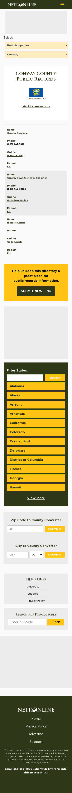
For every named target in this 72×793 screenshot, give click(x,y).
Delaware (18, 450)
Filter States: (17, 370)
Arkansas (17, 414)
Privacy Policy (36, 600)
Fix (9, 166)
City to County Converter (36, 546)
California (18, 423)
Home (36, 719)
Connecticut (20, 441)
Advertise (33, 586)
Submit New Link (36, 291)
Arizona (16, 404)
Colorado (17, 432)
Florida (15, 469)
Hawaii (15, 487)
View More (36, 498)
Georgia (16, 478)
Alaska (15, 395)
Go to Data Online (17, 200)
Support (32, 593)
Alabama (17, 386)
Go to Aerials (14, 242)
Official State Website (36, 106)
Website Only (15, 155)
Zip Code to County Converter (36, 520)
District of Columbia (26, 460)
